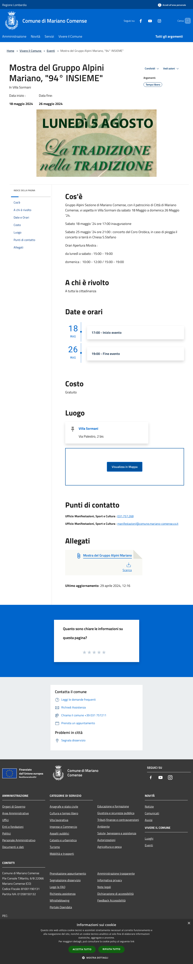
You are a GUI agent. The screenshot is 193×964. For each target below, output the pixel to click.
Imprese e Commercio (63, 826)
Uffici (5, 820)
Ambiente (103, 826)
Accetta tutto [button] (82, 949)
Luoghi (149, 838)
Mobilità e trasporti (62, 853)
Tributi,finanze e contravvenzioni (118, 820)
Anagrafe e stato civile (64, 806)
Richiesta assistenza (62, 893)
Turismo (55, 847)
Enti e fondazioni (13, 826)
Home (10, 50)
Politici (6, 833)
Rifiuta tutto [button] (111, 949)
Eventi (51, 50)
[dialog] (96, 941)
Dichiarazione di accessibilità (115, 893)
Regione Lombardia (14, 5)
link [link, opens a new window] (132, 941)
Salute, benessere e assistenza (116, 833)
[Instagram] (153, 20)
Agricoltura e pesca (109, 846)
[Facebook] (134, 20)
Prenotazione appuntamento (68, 873)
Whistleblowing (59, 900)
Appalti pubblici (59, 833)
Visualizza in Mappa (125, 467)
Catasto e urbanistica (63, 840)
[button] (96, 958)
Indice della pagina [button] (24, 190)
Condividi (152, 68)
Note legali (104, 887)
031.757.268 (125, 516)
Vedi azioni (171, 68)
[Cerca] (186, 20)
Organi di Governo (13, 806)
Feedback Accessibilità (111, 900)
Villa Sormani (88, 428)
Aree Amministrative (15, 813)
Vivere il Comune (31, 50)
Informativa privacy (109, 880)
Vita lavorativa (59, 820)
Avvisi (148, 820)
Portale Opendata (61, 907)
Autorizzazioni (106, 840)
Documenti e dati (13, 847)
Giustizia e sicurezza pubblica (115, 813)
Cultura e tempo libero (64, 813)
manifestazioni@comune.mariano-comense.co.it (147, 523)
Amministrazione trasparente (116, 873)
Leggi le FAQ (57, 887)
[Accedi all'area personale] (172, 5)
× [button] (188, 923)
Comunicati (152, 813)
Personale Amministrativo (18, 840)
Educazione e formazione (113, 806)
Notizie (149, 806)
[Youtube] (143, 20)
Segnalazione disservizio (65, 880)
